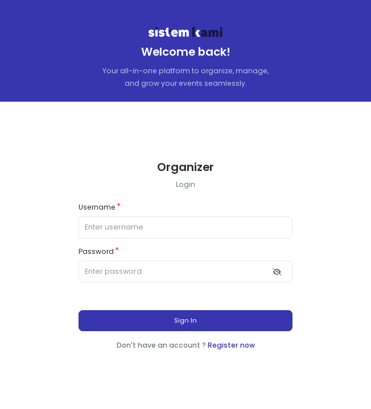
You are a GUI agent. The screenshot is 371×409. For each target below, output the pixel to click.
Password (96, 251)
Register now (231, 345)
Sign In (185, 320)
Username (97, 207)
